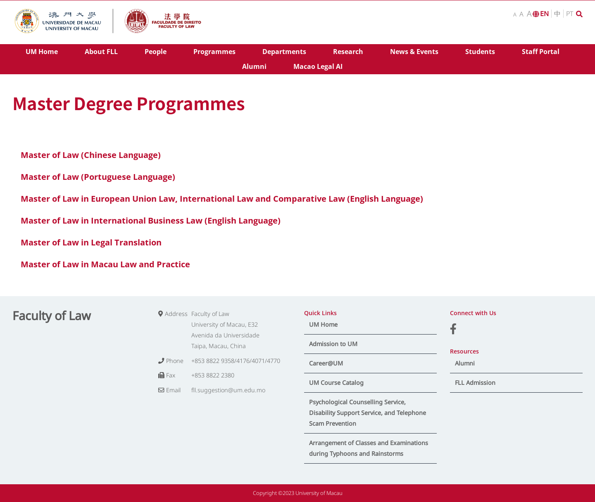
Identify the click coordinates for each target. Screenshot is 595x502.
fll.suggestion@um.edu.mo (228, 390)
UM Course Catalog (336, 383)
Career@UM (326, 363)
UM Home (323, 324)
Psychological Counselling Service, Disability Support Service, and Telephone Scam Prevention (367, 412)
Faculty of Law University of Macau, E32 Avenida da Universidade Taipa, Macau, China (225, 330)
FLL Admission (475, 383)
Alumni (465, 363)
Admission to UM (333, 344)
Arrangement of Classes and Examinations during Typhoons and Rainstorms (368, 448)
